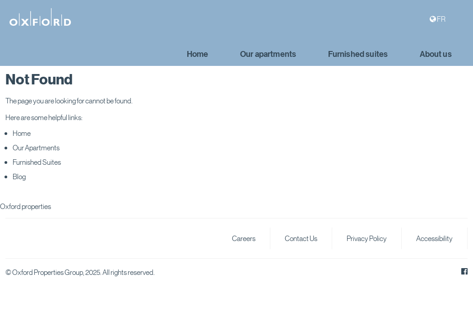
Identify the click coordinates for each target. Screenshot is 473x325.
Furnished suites (358, 54)
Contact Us (301, 238)
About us (436, 54)
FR (441, 18)
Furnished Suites (37, 162)
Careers (243, 238)
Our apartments (268, 54)
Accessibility (434, 238)
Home (198, 54)
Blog (19, 176)
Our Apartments (36, 147)
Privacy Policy (367, 238)
